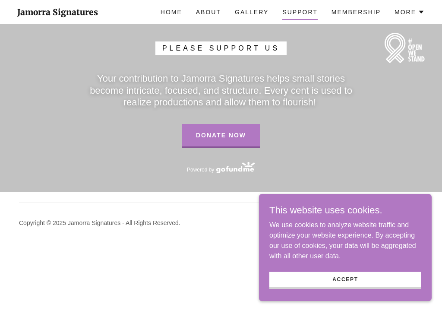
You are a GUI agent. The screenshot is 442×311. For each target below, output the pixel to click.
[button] (410, 12)
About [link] (208, 12)
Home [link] (171, 12)
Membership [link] (356, 12)
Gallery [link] (251, 12)
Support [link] (299, 12)
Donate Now (221, 135)
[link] (57, 12)
